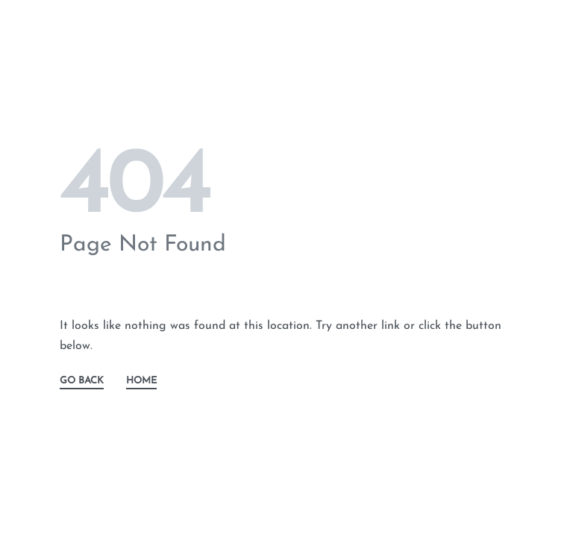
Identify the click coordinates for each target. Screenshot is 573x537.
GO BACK (82, 381)
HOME (141, 381)
